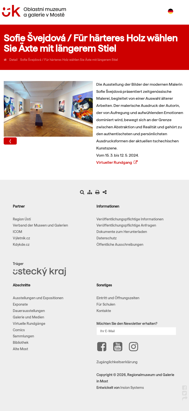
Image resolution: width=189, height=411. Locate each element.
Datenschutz (106, 238)
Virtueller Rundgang (117, 162)
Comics (19, 330)
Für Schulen (105, 304)
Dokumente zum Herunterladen (121, 232)
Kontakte (103, 311)
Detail (13, 59)
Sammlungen (23, 336)
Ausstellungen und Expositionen (38, 298)
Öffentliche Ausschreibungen (119, 245)
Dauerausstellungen (29, 311)
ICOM (17, 232)
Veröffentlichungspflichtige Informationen (129, 219)
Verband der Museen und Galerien (40, 225)
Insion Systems (132, 388)
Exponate (20, 304)
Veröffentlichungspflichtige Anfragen (126, 225)
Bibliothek (21, 343)
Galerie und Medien (28, 317)
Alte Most (20, 349)
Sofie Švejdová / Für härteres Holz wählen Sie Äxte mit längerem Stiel (69, 59)
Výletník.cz (21, 238)
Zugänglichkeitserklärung (117, 362)
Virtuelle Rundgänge (29, 324)
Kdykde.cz (21, 245)
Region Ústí (22, 219)
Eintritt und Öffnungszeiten (117, 298)
